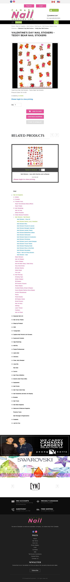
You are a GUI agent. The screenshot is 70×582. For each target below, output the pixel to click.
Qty (12, 105)
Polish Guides (19, 296)
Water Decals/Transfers (21, 214)
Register (29, 6)
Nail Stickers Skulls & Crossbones (26, 237)
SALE (14, 191)
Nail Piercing (18, 274)
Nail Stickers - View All (23, 219)
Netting (17, 305)
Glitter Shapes (19, 279)
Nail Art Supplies (20, 26)
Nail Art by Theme (18, 319)
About (35, 538)
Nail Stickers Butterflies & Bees (26, 232)
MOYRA (15, 345)
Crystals (17, 199)
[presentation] (52, 135)
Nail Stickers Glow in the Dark (25, 248)
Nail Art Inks (18, 210)
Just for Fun (16, 423)
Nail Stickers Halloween (23, 234)
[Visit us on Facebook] (33, 532)
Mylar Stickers (19, 257)
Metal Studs (18, 270)
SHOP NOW (34, 447)
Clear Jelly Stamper (18, 360)
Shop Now (19, 22)
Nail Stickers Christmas (23, 239)
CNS (14, 327)
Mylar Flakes (18, 206)
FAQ (35, 547)
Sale (35, 551)
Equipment (16, 382)
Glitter (17, 197)
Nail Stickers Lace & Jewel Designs (27, 241)
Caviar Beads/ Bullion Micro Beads (25, 290)
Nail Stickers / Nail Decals (34, 26)
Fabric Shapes (19, 261)
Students (15, 419)
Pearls (17, 294)
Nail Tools (16, 401)
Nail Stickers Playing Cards (24, 245)
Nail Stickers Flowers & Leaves (25, 226)
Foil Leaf (17, 272)
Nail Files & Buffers (18, 375)
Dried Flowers (19, 301)
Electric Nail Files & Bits (20, 378)
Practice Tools (17, 412)
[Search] (56, 22)
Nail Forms (16, 386)
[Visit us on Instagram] (36, 532)
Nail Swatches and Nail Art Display (23, 393)
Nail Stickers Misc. (22, 223)
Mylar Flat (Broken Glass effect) (24, 203)
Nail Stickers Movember (23, 250)
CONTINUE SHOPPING (35, 116)
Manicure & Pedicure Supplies (21, 408)
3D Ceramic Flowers (20, 283)
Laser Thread (18, 307)
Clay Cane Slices (20, 265)
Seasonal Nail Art (18, 316)
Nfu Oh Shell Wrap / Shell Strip (24, 263)
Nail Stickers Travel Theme (24, 243)
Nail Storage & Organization (21, 415)
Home (13, 26)
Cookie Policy (35, 556)
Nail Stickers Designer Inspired (25, 228)
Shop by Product (18, 323)
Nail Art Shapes (19, 259)
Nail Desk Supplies (18, 404)
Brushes (15, 397)
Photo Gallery (35, 545)
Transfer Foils (19, 201)
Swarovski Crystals (18, 338)
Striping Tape (19, 276)
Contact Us (35, 558)
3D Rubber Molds (20, 299)
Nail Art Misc (18, 303)
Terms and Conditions (35, 554)
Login (41, 6)
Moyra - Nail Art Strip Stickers (25, 252)
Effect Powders (19, 212)
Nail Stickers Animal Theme (24, 230)
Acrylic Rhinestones (20, 292)
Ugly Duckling (17, 341)
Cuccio (15, 371)
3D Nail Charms (19, 268)
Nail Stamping (19, 208)
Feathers (17, 310)
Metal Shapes (19, 285)
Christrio (15, 356)
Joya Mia (15, 364)
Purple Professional (18, 349)
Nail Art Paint (19, 312)
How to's (35, 543)
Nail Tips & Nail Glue (19, 389)
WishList (33, 170)
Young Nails (16, 330)
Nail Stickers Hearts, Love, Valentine (27, 221)
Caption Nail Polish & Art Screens (22, 334)
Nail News (35, 540)
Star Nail (15, 367)
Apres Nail (16, 353)
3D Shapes (18, 281)
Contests (35, 549)
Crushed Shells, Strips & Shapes (24, 288)
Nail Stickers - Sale (22, 254)
